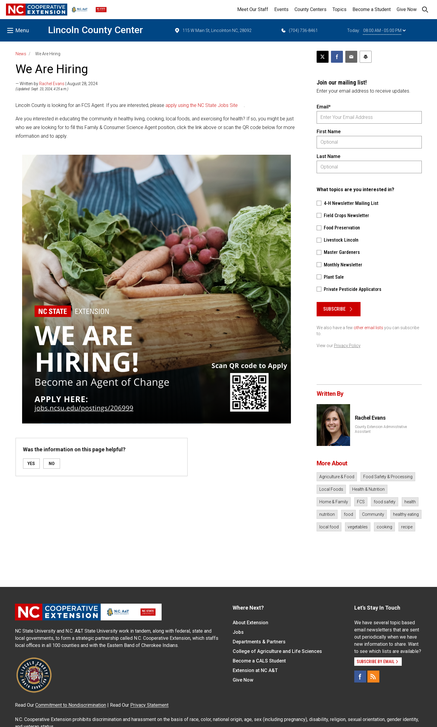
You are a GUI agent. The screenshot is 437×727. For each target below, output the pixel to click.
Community (373, 514)
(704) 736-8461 (299, 30)
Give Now (407, 9)
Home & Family (333, 501)
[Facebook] (360, 676)
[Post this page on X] (323, 57)
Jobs (238, 632)
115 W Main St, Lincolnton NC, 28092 (213, 30)
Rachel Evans (52, 83)
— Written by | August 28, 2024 (57, 83)
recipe (407, 526)
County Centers (310, 9)
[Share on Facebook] (337, 57)
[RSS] (373, 676)
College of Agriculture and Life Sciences (277, 651)
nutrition (327, 514)
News (21, 53)
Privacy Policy (347, 345)
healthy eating (406, 514)
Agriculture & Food (336, 476)
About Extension (250, 622)
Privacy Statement (149, 705)
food (348, 514)
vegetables (358, 526)
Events (281, 9)
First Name (329, 131)
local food (329, 526)
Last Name (328, 156)
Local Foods (331, 489)
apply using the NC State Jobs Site (201, 105)
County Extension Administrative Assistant (381, 429)
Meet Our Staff (252, 9)
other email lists (368, 327)
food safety (384, 501)
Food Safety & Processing (388, 476)
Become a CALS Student (259, 661)
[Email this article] (351, 57)
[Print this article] (366, 57)
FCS (361, 501)
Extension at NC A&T (255, 670)
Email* (324, 107)
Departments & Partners (259, 642)
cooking (384, 526)
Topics (339, 9)
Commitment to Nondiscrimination (70, 705)
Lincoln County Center (95, 30)
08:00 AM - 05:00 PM (384, 30)
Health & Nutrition (368, 489)
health (410, 501)
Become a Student (371, 9)
